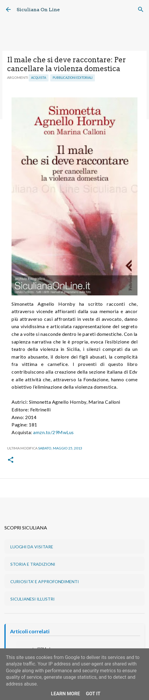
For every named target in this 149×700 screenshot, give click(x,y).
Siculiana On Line (38, 9)
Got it (93, 693)
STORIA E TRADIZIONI (32, 564)
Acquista (38, 77)
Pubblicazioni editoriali (73, 77)
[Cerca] (140, 9)
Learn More (65, 693)
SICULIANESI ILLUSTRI (32, 598)
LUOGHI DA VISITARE (31, 546)
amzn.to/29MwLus (53, 432)
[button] (10, 460)
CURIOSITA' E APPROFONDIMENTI (44, 581)
